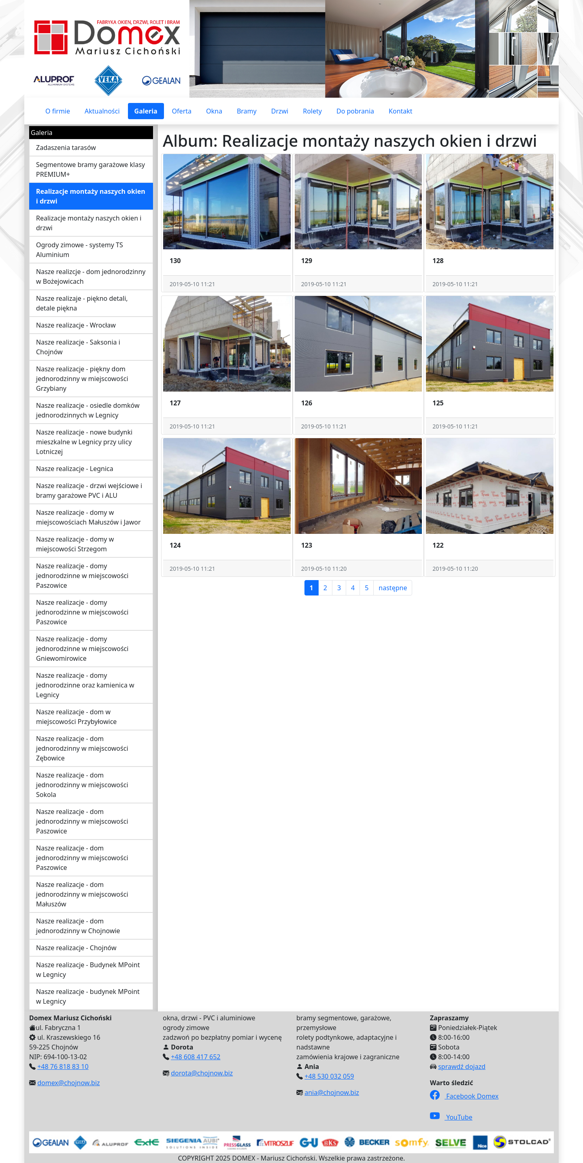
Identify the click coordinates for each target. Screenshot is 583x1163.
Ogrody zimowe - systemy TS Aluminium (79, 249)
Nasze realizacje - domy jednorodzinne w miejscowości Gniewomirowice (82, 648)
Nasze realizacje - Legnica (74, 468)
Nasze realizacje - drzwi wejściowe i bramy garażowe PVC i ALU (89, 490)
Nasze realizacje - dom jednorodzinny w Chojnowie (78, 926)
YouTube (451, 1117)
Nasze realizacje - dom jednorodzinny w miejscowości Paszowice (82, 821)
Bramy (247, 111)
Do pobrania (355, 111)
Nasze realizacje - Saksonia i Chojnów (78, 347)
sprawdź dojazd (461, 1066)
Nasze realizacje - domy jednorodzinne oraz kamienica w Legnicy (85, 685)
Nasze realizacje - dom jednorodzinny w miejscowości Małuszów (82, 894)
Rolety (312, 111)
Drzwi (280, 111)
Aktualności (102, 111)
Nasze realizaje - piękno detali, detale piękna (82, 303)
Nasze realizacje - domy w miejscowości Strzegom (75, 544)
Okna (214, 111)
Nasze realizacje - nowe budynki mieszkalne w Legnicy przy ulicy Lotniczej (84, 442)
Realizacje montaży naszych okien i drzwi (90, 196)
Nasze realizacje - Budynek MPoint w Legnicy (88, 969)
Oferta (181, 111)
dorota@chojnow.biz (202, 1073)
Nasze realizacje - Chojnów (76, 947)
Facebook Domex (464, 1096)
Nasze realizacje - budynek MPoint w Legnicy (88, 996)
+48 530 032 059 (329, 1076)
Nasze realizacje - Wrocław (76, 325)
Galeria (145, 111)
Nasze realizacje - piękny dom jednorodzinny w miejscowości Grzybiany (82, 378)
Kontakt (401, 111)
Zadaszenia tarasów (66, 147)
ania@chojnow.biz (331, 1092)
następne (393, 587)
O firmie (57, 111)
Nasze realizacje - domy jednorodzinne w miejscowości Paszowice (82, 575)
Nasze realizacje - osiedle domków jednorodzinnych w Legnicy (87, 410)
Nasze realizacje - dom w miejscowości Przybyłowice (76, 716)
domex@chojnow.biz (68, 1082)
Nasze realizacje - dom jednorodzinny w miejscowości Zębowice (82, 748)
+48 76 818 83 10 (62, 1066)
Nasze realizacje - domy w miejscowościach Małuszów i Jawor (88, 517)
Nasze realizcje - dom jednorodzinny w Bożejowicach (90, 276)
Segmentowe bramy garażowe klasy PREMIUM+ (90, 169)
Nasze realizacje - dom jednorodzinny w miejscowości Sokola (82, 785)
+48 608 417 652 (195, 1056)
